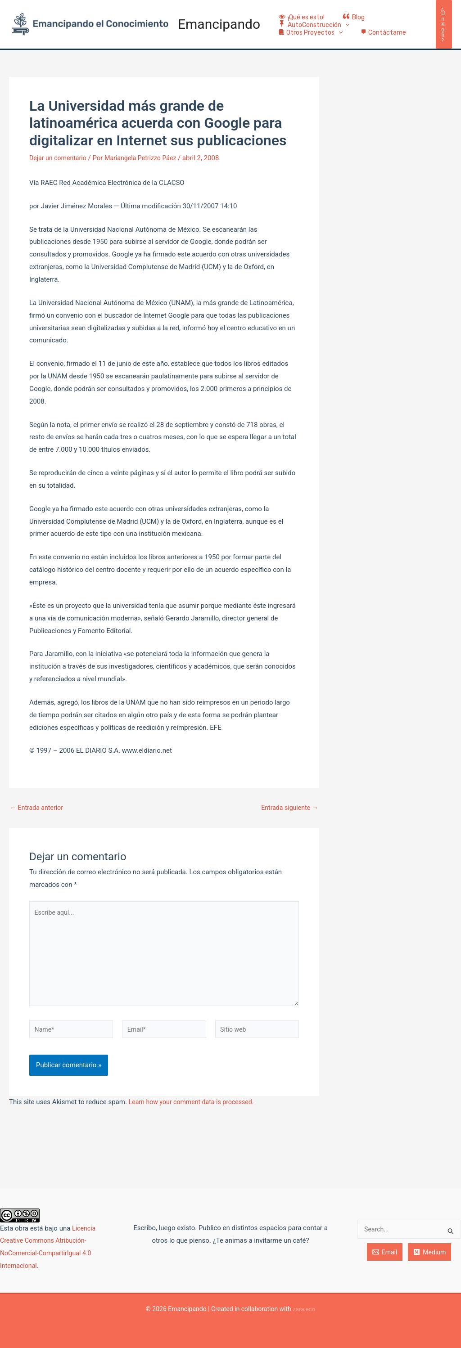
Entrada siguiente (288, 820)
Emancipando (219, 30)
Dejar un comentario (59, 170)
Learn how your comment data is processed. (195, 1122)
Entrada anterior (38, 820)
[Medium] (429, 1252)
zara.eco (304, 1308)
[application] (343, 30)
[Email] (385, 1252)
